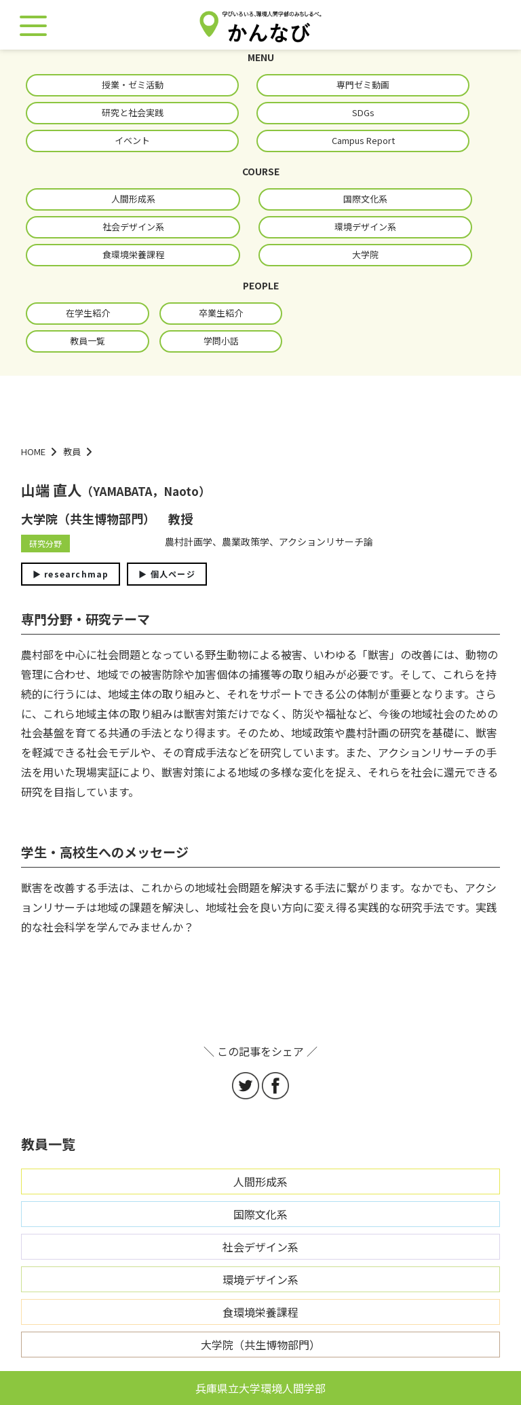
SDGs (363, 112)
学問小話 (221, 340)
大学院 (365, 254)
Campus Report (363, 140)
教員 (72, 451)
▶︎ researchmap (71, 574)
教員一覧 (87, 340)
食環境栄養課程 (133, 254)
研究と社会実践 (132, 112)
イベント (132, 140)
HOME (33, 451)
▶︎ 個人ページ (166, 574)
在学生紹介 (88, 312)
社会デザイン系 (133, 226)
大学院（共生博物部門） (260, 1344)
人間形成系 (133, 198)
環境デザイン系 (365, 226)
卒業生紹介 (221, 312)
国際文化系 (365, 198)
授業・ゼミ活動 (132, 84)
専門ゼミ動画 (362, 84)
